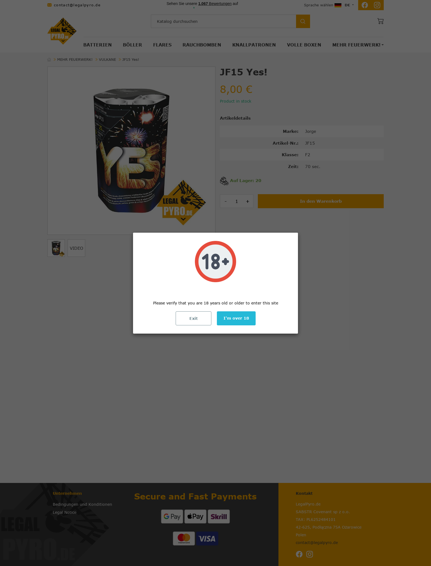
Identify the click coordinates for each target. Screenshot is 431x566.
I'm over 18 (236, 318)
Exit (193, 318)
